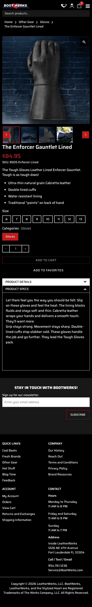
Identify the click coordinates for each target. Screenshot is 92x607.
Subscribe (77, 414)
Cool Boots (9, 450)
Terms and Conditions (63, 462)
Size (5, 211)
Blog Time (9, 474)
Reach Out (55, 456)
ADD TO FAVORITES (46, 270)
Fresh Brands (11, 456)
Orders (6, 502)
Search (86, 13)
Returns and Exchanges (18, 514)
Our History (56, 450)
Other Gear (26, 22)
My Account (10, 496)
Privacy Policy (57, 468)
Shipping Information (16, 520)
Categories (16, 228)
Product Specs (46, 289)
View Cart (8, 508)
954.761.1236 (57, 565)
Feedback (8, 480)
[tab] (46, 281)
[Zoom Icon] (84, 42)
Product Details (46, 282)
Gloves (44, 22)
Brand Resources (60, 474)
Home (8, 22)
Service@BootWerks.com (65, 570)
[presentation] (24, 416)
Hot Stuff (8, 468)
